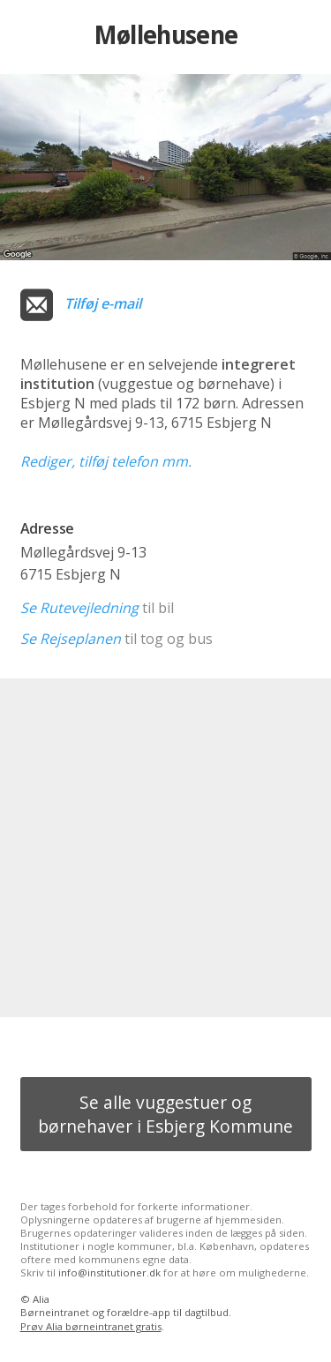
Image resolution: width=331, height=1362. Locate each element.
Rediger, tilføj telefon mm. (106, 461)
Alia (41, 1299)
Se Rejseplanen (70, 638)
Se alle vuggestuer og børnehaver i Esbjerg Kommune (165, 1114)
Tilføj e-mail (102, 303)
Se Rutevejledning (79, 607)
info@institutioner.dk (109, 1272)
